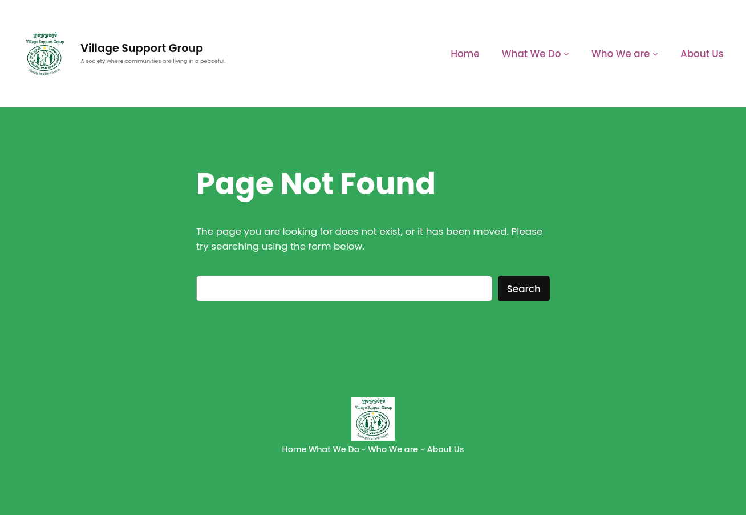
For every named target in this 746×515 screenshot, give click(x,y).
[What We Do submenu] (566, 54)
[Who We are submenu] (655, 54)
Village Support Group (141, 48)
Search (524, 289)
